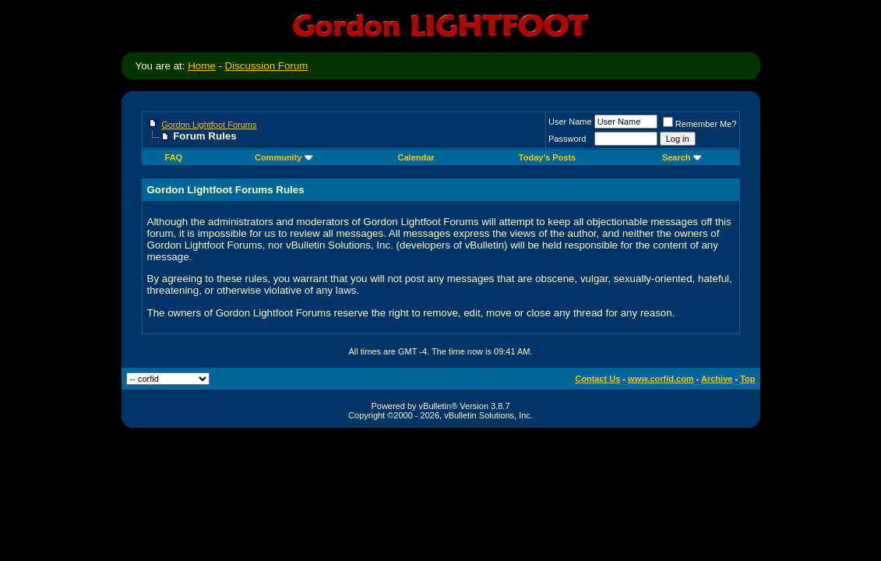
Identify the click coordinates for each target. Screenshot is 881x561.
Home (202, 66)
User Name (570, 121)
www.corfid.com (661, 378)
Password (567, 138)
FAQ (174, 157)
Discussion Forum (266, 66)
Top (747, 378)
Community (284, 157)
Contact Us (597, 378)
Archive (716, 378)
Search (682, 157)
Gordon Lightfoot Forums (208, 124)
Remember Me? (700, 124)
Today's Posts (547, 157)
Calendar (416, 157)
